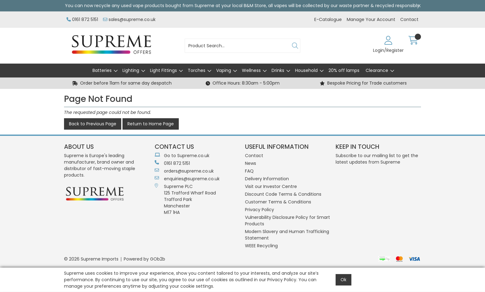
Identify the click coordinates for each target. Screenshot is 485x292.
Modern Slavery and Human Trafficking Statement (287, 234)
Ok (343, 280)
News (250, 163)
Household (306, 70)
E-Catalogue (328, 19)
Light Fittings (163, 70)
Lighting (130, 70)
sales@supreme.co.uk (129, 19)
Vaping (223, 70)
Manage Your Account (371, 19)
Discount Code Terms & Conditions (283, 194)
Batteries (102, 70)
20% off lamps (343, 70)
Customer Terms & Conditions (278, 202)
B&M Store (255, 5)
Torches (196, 70)
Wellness (251, 70)
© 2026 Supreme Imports (91, 259)
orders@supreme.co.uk (184, 171)
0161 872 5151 (82, 19)
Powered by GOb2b (144, 259)
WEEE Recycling (261, 246)
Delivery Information (267, 179)
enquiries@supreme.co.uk (187, 179)
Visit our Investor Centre (271, 186)
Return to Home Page (150, 124)
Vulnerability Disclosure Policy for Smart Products (287, 220)
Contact (409, 19)
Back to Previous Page (92, 124)
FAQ (249, 171)
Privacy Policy (259, 209)
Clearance (377, 70)
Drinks (278, 70)
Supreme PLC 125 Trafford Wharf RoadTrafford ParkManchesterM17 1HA (185, 199)
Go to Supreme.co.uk (182, 155)
